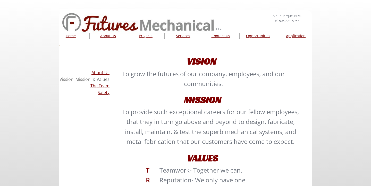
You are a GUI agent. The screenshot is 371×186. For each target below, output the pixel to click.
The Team (99, 86)
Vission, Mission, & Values (84, 79)
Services (183, 35)
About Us (108, 35)
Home (71, 35)
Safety (103, 92)
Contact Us (221, 35)
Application (296, 35)
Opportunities (258, 35)
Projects (146, 35)
